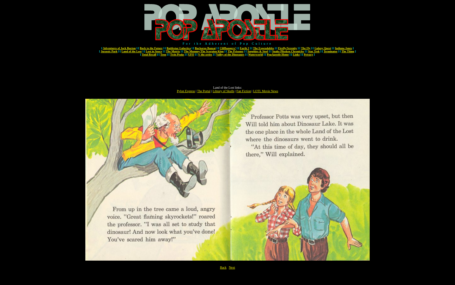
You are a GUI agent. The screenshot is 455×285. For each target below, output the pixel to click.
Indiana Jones (343, 48)
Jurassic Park (109, 51)
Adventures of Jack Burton (119, 48)
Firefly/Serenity (287, 48)
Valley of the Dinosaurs (230, 54)
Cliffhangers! (228, 48)
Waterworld (255, 54)
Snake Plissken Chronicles (288, 51)
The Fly (306, 48)
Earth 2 (244, 48)
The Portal (203, 91)
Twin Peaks (177, 54)
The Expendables (263, 48)
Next (232, 267)
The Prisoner (235, 51)
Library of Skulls (223, 91)
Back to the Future (151, 48)
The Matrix (173, 51)
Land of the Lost (132, 51)
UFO (191, 54)
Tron (163, 54)
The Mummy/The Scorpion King (204, 51)
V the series (205, 54)
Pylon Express (186, 91)
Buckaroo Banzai (205, 48)
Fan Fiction (243, 91)
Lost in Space (154, 51)
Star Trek (314, 51)
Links (296, 54)
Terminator (330, 51)
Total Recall (149, 54)
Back (223, 267)
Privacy (308, 54)
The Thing (348, 51)
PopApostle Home (278, 54)
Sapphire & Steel (257, 51)
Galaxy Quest (322, 48)
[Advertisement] (227, 71)
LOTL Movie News (265, 91)
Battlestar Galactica (179, 48)
